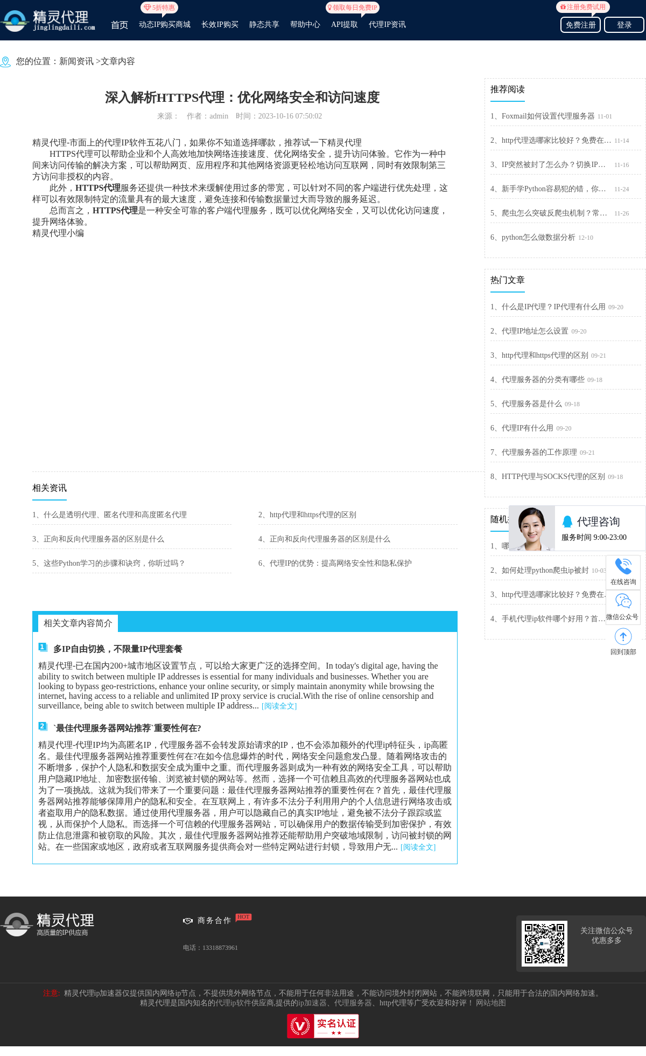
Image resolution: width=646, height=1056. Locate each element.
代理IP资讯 (387, 24)
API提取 (345, 20)
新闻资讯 (76, 61)
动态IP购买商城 (165, 20)
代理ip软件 (233, 1003)
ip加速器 (312, 1003)
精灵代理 (344, 142)
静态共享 (264, 24)
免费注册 (580, 23)
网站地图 (491, 1003)
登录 (624, 25)
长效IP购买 (219, 24)
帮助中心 (305, 24)
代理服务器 (353, 1003)
